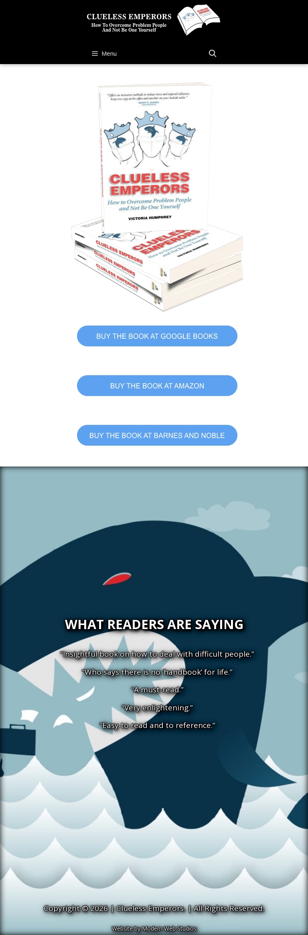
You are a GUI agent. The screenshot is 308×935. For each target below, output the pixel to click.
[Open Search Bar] (212, 53)
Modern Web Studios (169, 928)
